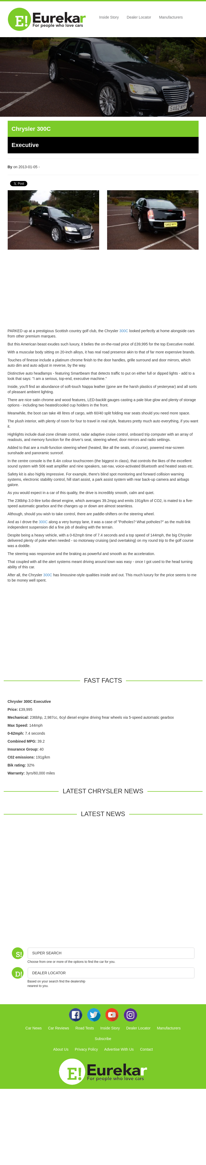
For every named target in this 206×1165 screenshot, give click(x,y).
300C (123, 331)
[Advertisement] (103, 291)
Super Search (47, 953)
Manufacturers (171, 17)
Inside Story (109, 17)
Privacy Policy (86, 1049)
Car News (33, 1028)
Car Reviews (58, 1028)
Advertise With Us (119, 1049)
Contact (146, 1049)
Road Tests (84, 1028)
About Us (61, 1049)
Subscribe (103, 1039)
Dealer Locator (139, 17)
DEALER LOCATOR (49, 973)
